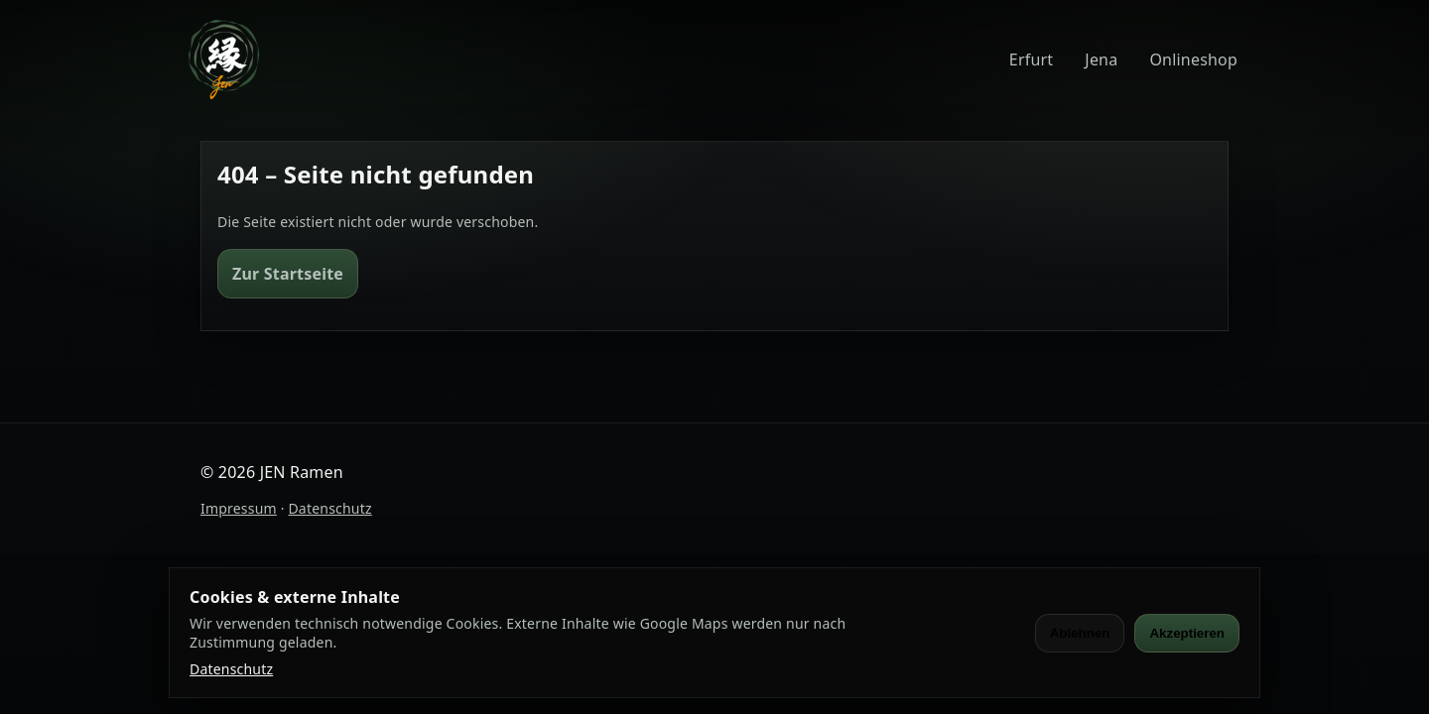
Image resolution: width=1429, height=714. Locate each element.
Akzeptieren (1187, 633)
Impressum (238, 508)
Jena (1101, 59)
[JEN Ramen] (224, 59)
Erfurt (1031, 59)
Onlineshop (1193, 59)
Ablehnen (1080, 633)
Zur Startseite (287, 274)
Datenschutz (329, 508)
